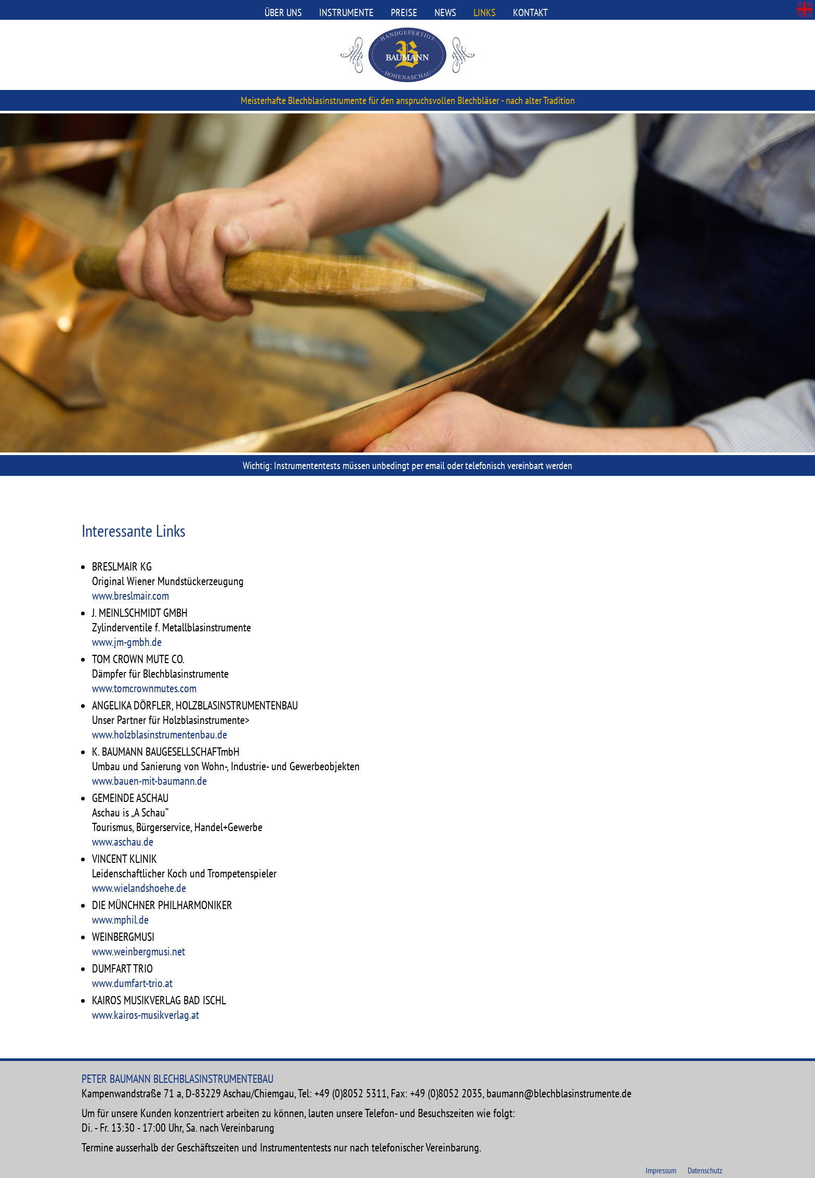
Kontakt (530, 12)
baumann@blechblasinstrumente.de (559, 1093)
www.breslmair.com (130, 595)
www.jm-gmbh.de (127, 642)
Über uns (283, 12)
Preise (404, 12)
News (445, 12)
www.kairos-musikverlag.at (145, 1014)
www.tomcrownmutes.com (144, 688)
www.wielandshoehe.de (139, 888)
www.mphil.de (120, 919)
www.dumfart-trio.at (132, 983)
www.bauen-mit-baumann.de (149, 780)
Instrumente (346, 12)
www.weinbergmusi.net (138, 951)
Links (485, 12)
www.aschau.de (122, 841)
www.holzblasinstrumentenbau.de (159, 734)
